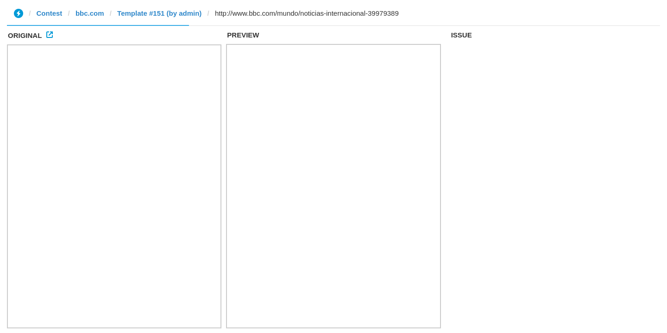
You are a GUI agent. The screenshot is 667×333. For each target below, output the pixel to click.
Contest (50, 13)
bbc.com (90, 13)
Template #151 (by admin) (159, 13)
